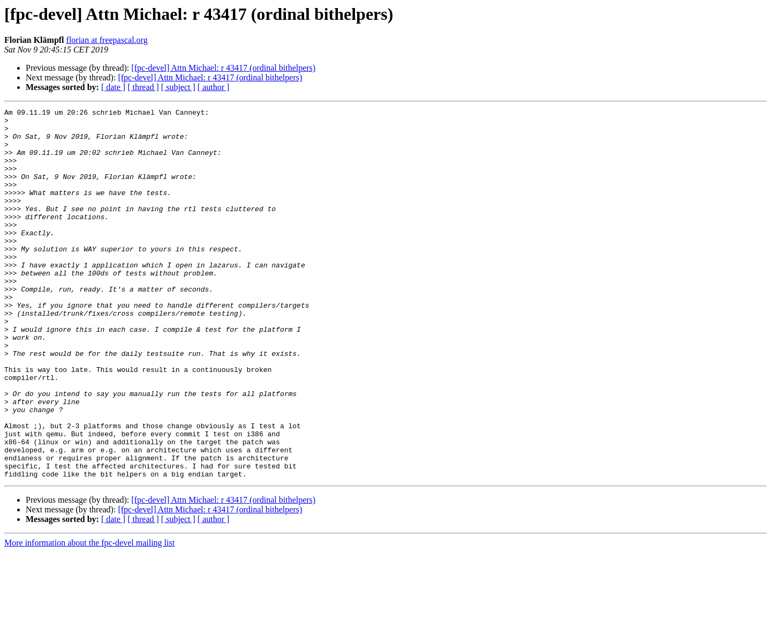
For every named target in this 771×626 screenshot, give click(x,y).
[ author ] (214, 87)
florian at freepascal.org (107, 39)
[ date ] (113, 87)
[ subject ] (178, 87)
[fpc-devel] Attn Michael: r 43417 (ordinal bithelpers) (223, 67)
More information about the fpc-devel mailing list (89, 616)
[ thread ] (143, 87)
